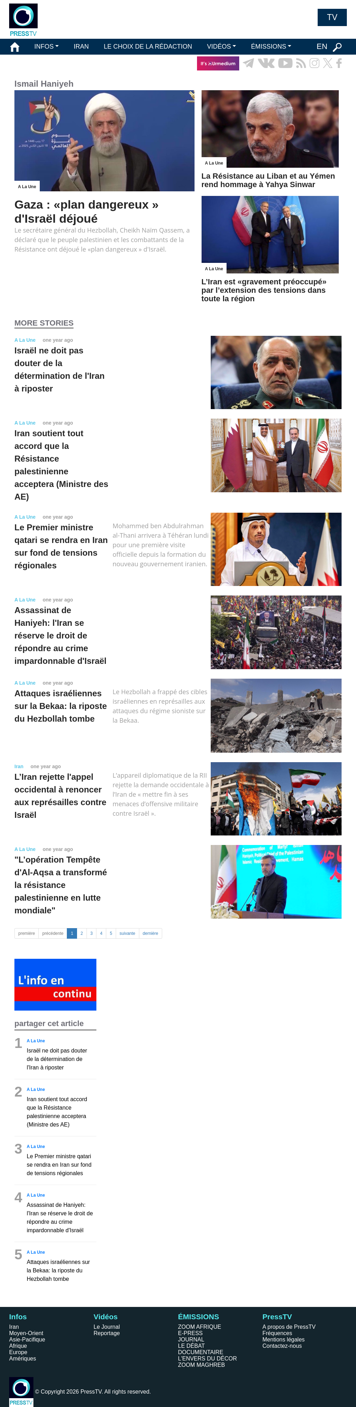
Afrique (18, 1346)
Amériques (22, 1359)
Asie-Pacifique (27, 1340)
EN (322, 46)
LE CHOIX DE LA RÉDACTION (148, 46)
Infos (18, 1317)
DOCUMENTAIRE (200, 1352)
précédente (52, 933)
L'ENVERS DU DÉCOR (207, 1359)
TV (332, 17)
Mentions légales (283, 1340)
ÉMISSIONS (268, 46)
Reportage (107, 1333)
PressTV (277, 1317)
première (26, 933)
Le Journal (107, 1327)
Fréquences (277, 1333)
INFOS (43, 46)
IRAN (81, 46)
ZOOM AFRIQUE (199, 1327)
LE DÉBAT (191, 1346)
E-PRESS (190, 1333)
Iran (14, 1327)
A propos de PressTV (289, 1327)
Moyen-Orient (26, 1333)
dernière (150, 933)
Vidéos (105, 1317)
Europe (18, 1352)
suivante (127, 933)
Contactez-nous (282, 1346)
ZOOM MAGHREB (201, 1365)
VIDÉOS (219, 46)
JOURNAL (191, 1340)
